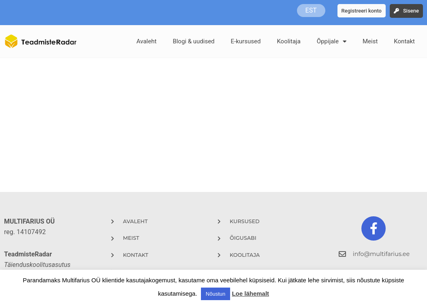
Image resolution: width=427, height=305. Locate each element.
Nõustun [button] (215, 294)
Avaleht (147, 41)
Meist (370, 41)
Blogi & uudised (193, 41)
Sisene (411, 11)
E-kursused (246, 41)
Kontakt (404, 41)
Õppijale (331, 41)
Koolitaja (288, 41)
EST (311, 10)
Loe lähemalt (250, 293)
